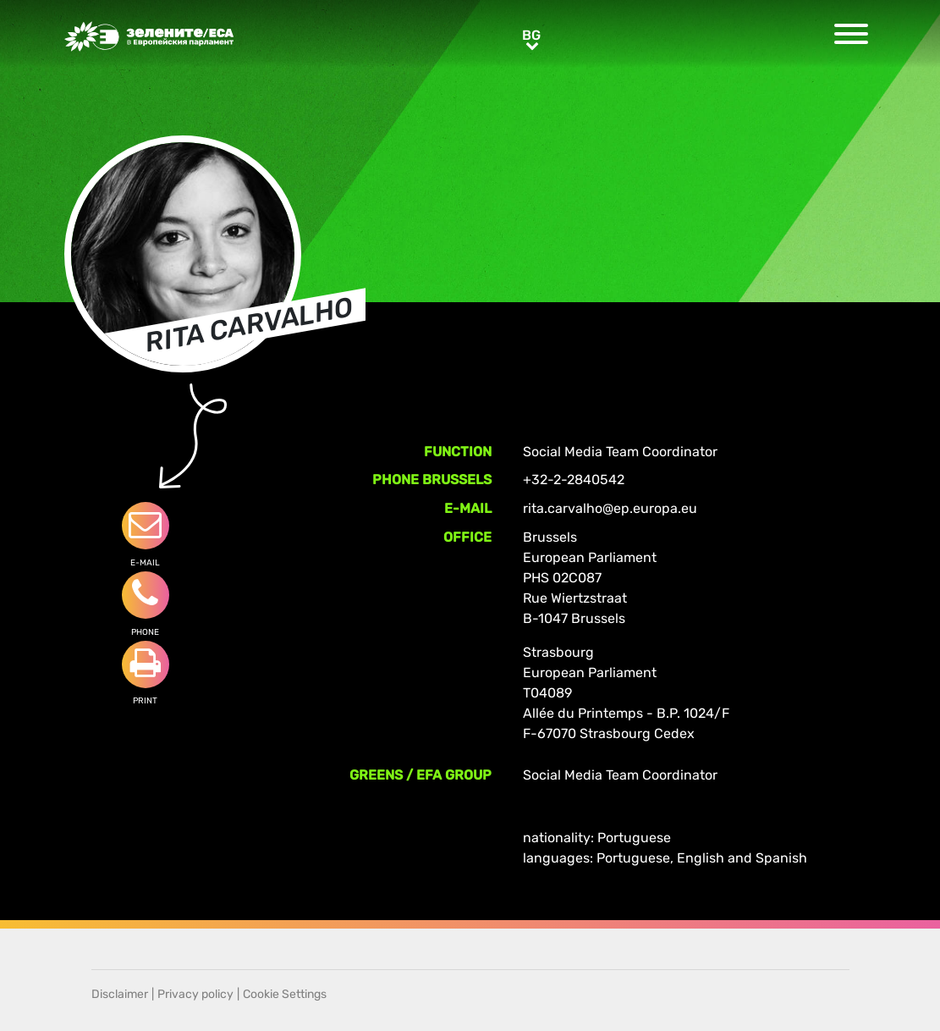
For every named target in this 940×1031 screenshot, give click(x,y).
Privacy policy (195, 994)
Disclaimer (119, 994)
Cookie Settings (285, 994)
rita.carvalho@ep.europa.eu (610, 508)
